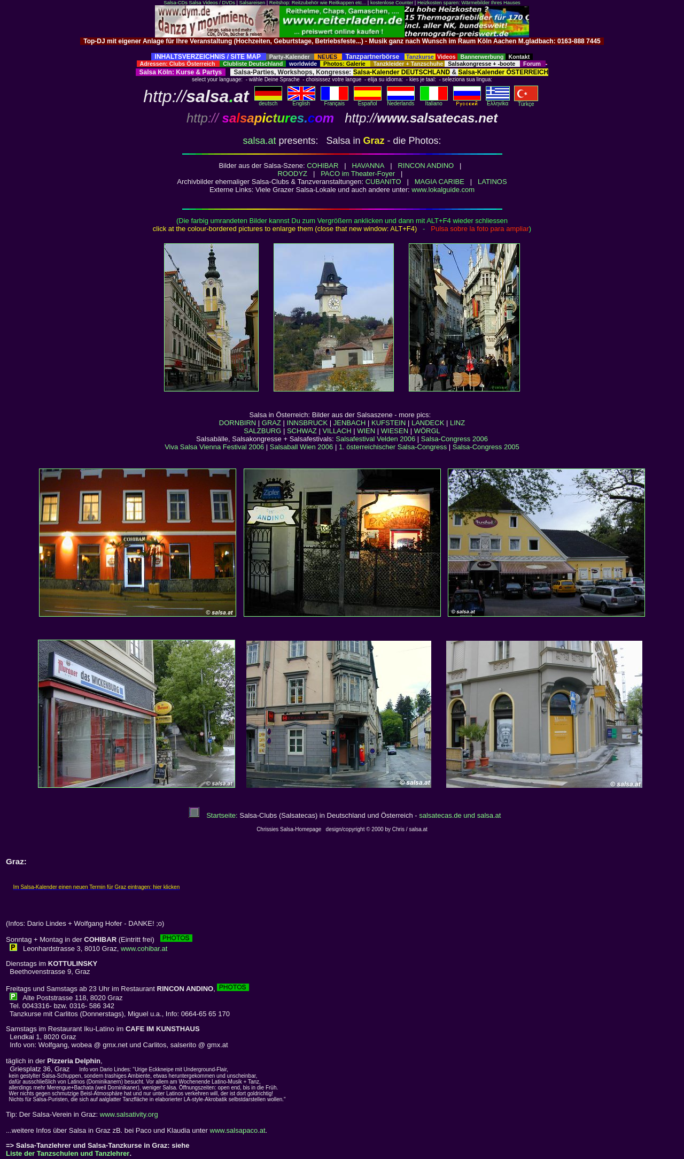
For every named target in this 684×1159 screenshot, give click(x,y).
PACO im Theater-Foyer (358, 174)
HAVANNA (368, 166)
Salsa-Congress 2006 (454, 439)
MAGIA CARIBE (439, 182)
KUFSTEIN (388, 423)
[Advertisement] (342, 49)
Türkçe (526, 101)
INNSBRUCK (307, 423)
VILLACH (336, 431)
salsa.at (259, 140)
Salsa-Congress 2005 (486, 447)
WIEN (366, 431)
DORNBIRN (237, 423)
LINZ (457, 423)
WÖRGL (427, 431)
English (301, 101)
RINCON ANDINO (426, 166)
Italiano (434, 101)
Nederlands (401, 101)
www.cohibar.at (144, 949)
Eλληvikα (498, 101)
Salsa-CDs (176, 2)
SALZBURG (262, 431)
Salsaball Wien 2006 (301, 447)
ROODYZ (292, 174)
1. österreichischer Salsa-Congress (393, 447)
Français (334, 101)
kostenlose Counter (391, 2)
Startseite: (213, 815)
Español (368, 101)
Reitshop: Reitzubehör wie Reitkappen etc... (317, 2)
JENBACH (349, 423)
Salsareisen (252, 2)
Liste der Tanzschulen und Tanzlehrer (67, 1153)
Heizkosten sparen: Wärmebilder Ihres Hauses (468, 2)
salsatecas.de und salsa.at (460, 815)
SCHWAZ (302, 431)
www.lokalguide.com (443, 190)
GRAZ (271, 423)
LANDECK (427, 423)
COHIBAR (322, 166)
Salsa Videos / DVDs (212, 2)
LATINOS (492, 182)
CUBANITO (383, 182)
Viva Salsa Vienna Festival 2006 (214, 447)
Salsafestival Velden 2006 (375, 439)
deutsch (268, 101)
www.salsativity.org (129, 1114)
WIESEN (394, 431)
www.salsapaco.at (238, 1130)
